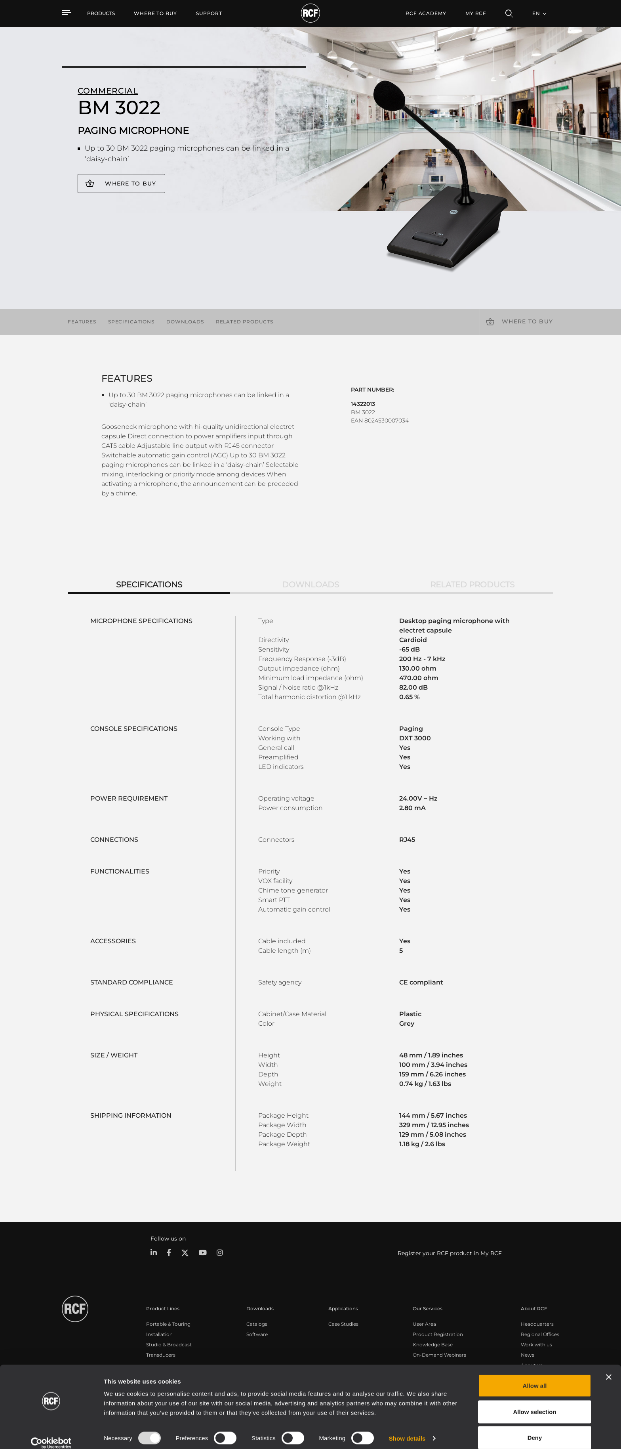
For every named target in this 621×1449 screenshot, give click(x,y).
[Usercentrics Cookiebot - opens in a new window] (51, 1433)
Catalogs (256, 1324)
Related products (244, 322)
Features (82, 322)
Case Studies (343, 1324)
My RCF (475, 13)
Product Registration (438, 1334)
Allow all (535, 1376)
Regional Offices (540, 1334)
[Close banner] (608, 1367)
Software (257, 1334)
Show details (407, 1428)
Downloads (185, 322)
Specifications (131, 322)
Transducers (160, 1354)
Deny (535, 1427)
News (527, 1354)
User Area (424, 1324)
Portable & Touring (168, 1324)
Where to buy (130, 183)
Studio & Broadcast (169, 1344)
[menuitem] (155, 13)
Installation (159, 1334)
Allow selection (534, 1402)
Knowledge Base (433, 1344)
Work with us (536, 1344)
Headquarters (537, 1324)
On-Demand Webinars (439, 1354)
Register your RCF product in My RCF (450, 1253)
